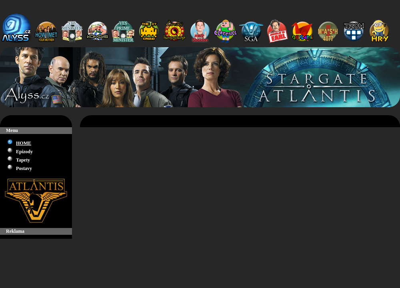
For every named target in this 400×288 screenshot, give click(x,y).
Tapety (23, 160)
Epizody (24, 151)
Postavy (24, 168)
